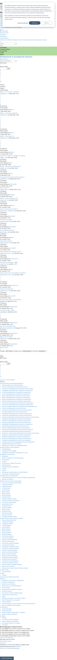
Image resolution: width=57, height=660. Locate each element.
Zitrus (11, 237)
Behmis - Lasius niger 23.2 (7, 136)
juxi (4, 157)
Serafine (12, 216)
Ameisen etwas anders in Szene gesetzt (10, 299)
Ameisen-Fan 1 (7, 253)
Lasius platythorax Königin (7, 230)
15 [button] (0, 81)
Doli (11, 173)
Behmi (4, 93)
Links (1, 45)
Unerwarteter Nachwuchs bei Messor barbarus (12, 177)
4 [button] (0, 75)
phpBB (8, 644)
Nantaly (5, 189)
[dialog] (28, 14)
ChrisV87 (5, 290)
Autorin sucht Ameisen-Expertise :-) (9, 209)
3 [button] (0, 74)
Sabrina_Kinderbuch (8, 210)
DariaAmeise (13, 306)
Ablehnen (46, 23)
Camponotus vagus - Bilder (7, 310)
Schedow (4, 232)
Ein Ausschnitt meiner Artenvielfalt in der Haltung (13, 273)
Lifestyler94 (13, 184)
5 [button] (0, 77)
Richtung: (39, 351)
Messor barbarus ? (5, 187)
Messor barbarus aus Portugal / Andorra (10, 251)
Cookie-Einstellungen (22, 23)
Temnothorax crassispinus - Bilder (9, 262)
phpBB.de (18, 646)
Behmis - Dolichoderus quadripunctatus (10, 166)
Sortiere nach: (23, 351)
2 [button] (0, 72)
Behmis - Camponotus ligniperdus (9, 113)
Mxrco (4, 338)
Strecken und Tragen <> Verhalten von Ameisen (12, 155)
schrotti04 (5, 221)
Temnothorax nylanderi (6, 219)
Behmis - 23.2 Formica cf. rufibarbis (9, 91)
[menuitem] (2, 24)
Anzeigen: (7, 351)
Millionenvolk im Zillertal (6, 337)
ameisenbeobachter (7, 328)
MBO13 (5, 178)
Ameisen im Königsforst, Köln (8, 326)
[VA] (4, 264)
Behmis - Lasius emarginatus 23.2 (9, 198)
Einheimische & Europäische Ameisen (16, 57)
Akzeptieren (35, 23)
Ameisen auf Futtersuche (6, 289)
